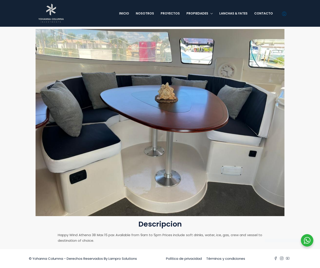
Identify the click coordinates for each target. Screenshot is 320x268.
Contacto (263, 13)
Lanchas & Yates (233, 13)
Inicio (124, 13)
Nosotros (145, 13)
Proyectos (170, 13)
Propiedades (197, 13)
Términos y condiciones (225, 258)
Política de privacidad (184, 258)
